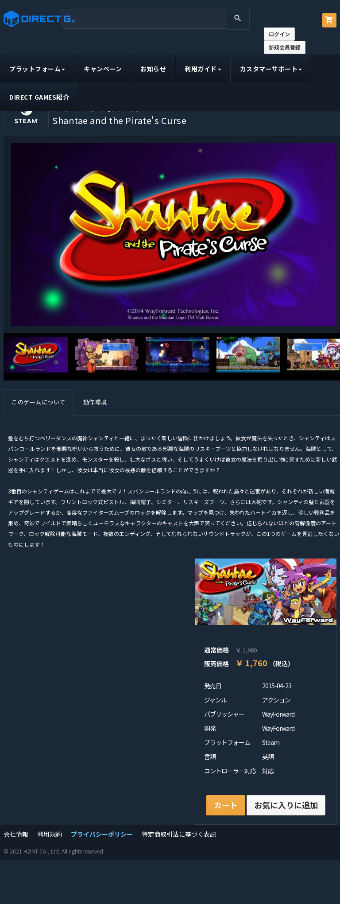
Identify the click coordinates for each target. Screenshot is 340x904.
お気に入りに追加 (286, 805)
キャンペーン (103, 68)
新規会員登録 (285, 47)
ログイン (279, 34)
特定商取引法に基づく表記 (179, 834)
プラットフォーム (37, 68)
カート (226, 805)
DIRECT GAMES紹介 (39, 97)
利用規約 (49, 834)
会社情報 (16, 834)
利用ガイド (203, 68)
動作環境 (95, 402)
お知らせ (153, 68)
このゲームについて (39, 402)
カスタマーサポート (271, 68)
